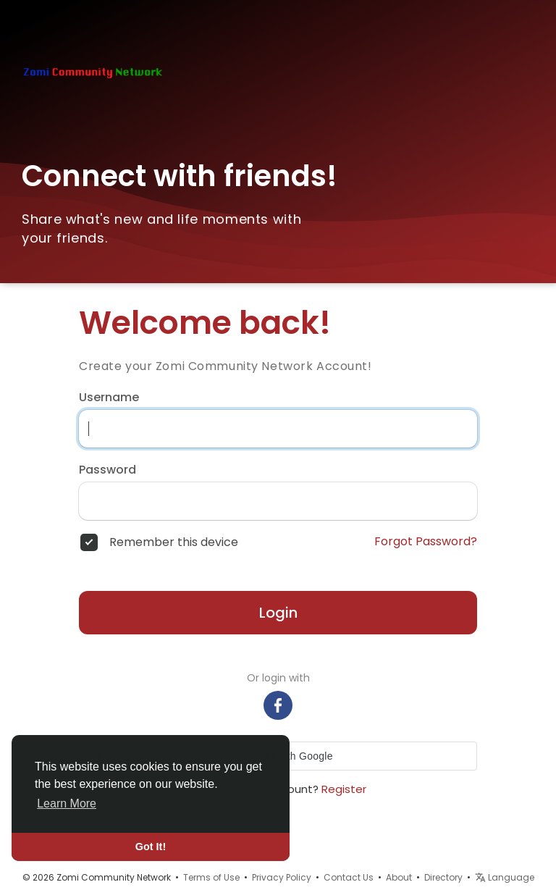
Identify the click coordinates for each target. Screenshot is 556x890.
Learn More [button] (66, 803)
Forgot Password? (425, 542)
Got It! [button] (150, 846)
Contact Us (349, 877)
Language (504, 877)
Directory (443, 877)
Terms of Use (211, 877)
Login (278, 613)
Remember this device (173, 542)
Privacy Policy (281, 877)
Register (343, 789)
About (399, 877)
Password (107, 470)
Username (109, 398)
